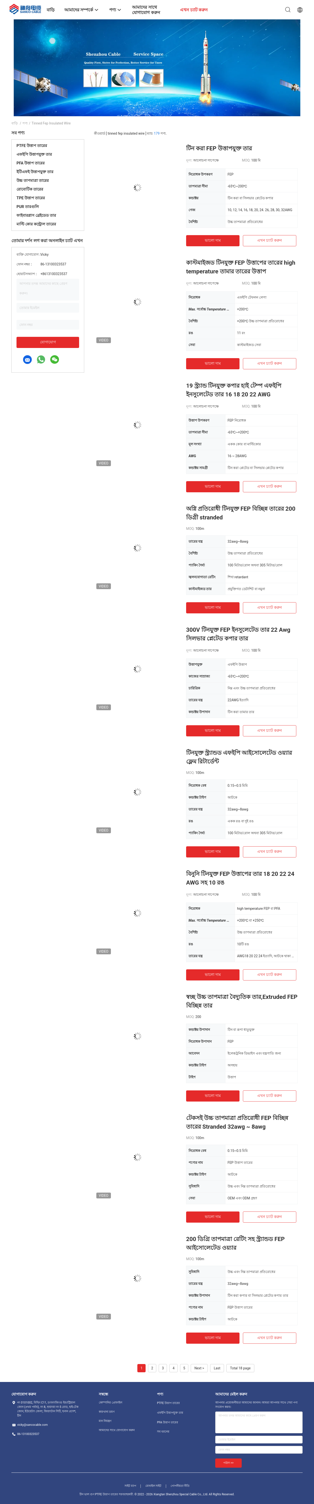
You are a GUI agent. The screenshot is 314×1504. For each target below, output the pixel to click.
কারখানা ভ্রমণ (107, 1411)
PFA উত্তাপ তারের (31, 163)
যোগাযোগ (48, 342)
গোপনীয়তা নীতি (180, 1486)
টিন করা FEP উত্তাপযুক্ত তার (219, 148)
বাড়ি (14, 123)
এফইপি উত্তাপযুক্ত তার (34, 154)
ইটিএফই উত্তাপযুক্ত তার (35, 172)
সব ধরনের (163, 1431)
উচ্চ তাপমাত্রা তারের (33, 180)
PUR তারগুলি (28, 206)
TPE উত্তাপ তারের (31, 198)
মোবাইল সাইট (153, 1486)
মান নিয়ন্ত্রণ (105, 1421)
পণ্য (25, 123)
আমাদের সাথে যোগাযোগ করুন (117, 1430)
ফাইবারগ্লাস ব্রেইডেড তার (36, 215)
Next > (199, 1368)
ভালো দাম (213, 240)
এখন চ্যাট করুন (269, 240)
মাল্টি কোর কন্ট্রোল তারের (36, 224)
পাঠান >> (228, 1463)
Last (217, 1368)
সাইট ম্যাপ (130, 1486)
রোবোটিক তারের (30, 189)
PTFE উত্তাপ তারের (32, 145)
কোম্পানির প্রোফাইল (110, 1402)
